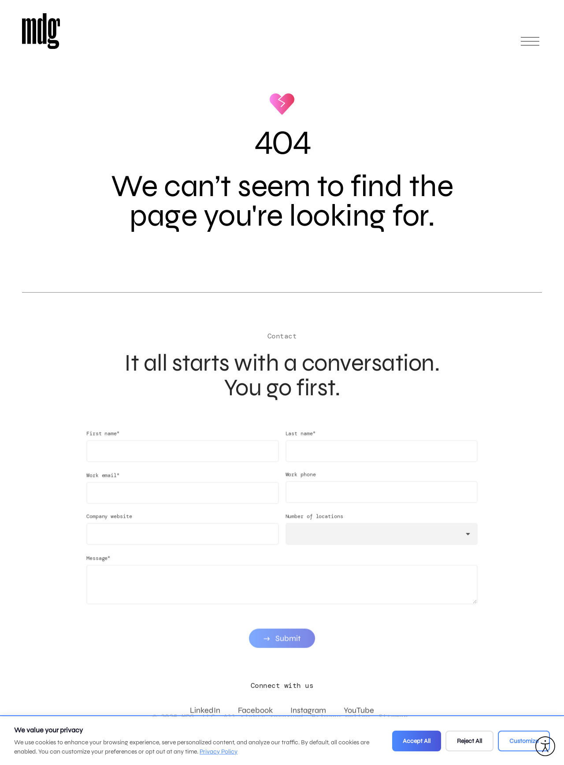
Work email (102, 486)
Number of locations (314, 527)
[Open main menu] (530, 45)
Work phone (301, 485)
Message (98, 569)
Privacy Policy (218, 751)
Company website (109, 527)
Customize (523, 741)
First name (102, 444)
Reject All (469, 741)
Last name (300, 444)
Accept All (416, 741)
